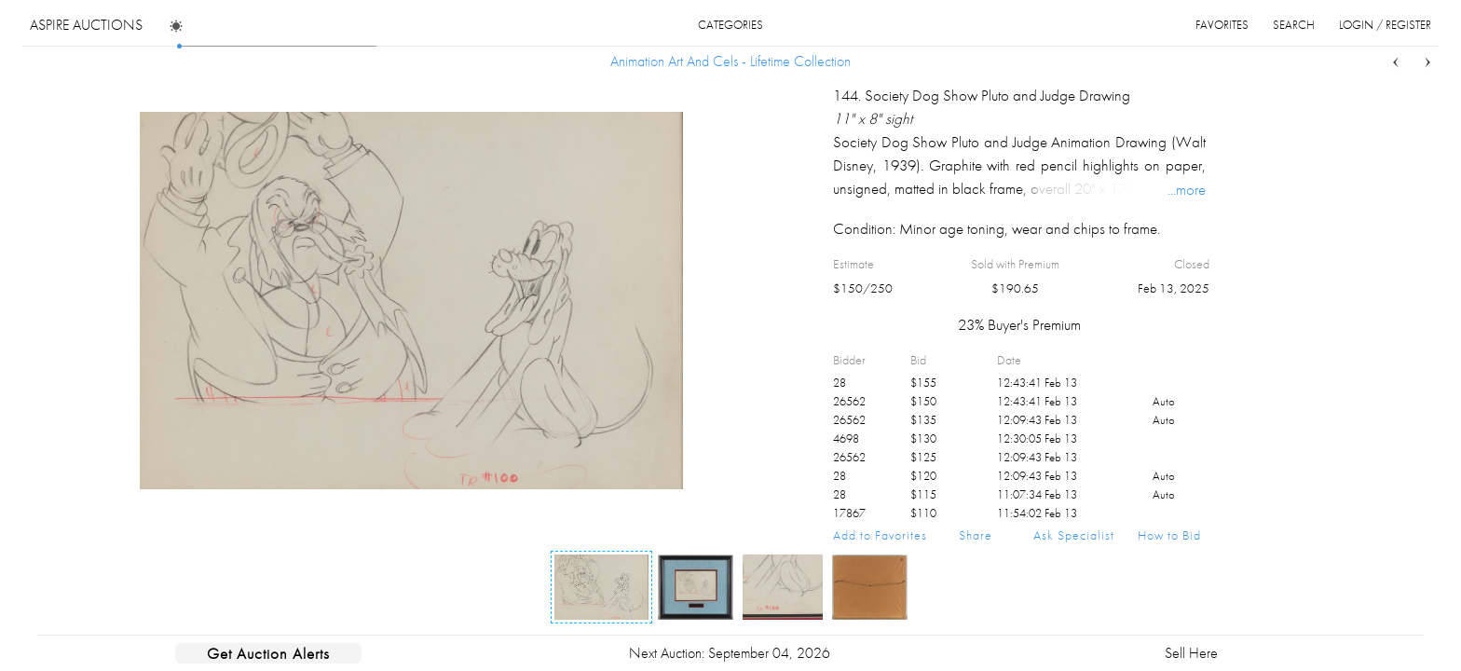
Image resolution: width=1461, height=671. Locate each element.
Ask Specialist (1073, 535)
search (1294, 25)
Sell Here (1191, 653)
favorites (1222, 25)
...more (1186, 189)
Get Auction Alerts (268, 653)
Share (975, 535)
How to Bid (1169, 535)
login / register (1385, 25)
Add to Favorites (880, 535)
